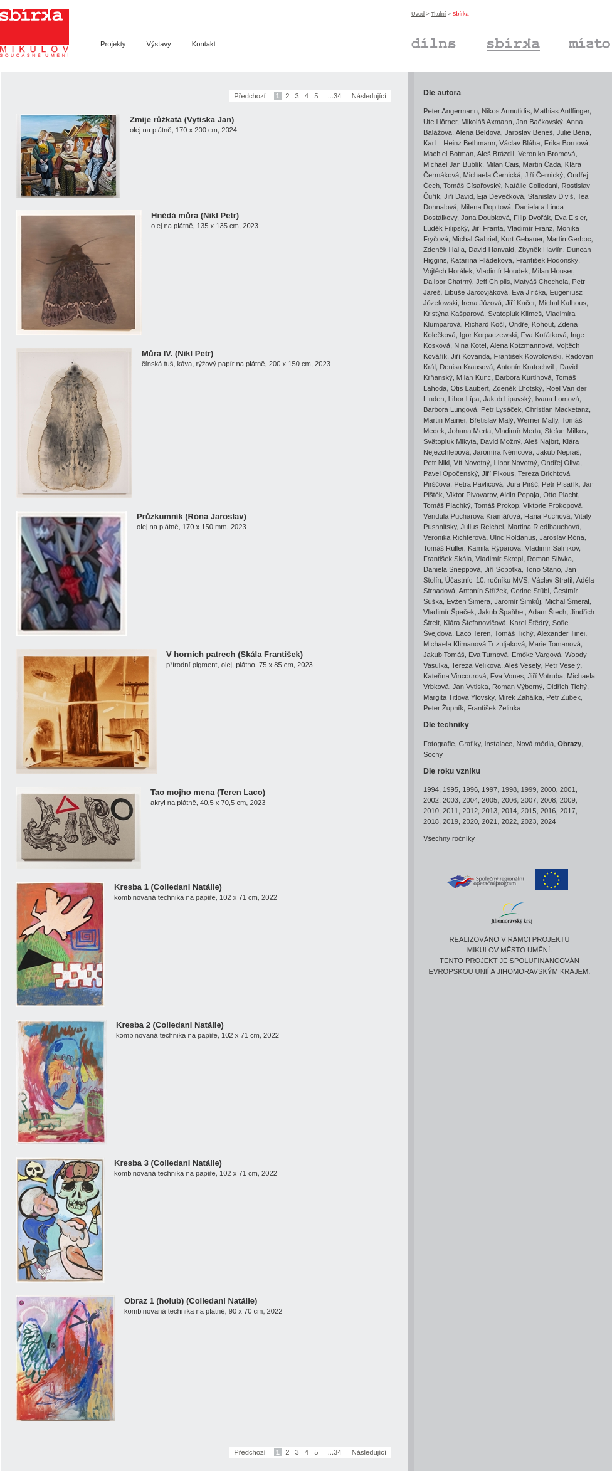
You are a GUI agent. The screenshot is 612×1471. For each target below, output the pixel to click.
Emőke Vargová (536, 654)
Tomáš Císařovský (471, 185)
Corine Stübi (529, 590)
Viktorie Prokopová (552, 505)
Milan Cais (502, 164)
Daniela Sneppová (451, 569)
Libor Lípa (464, 399)
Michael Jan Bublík (452, 164)
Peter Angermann (450, 111)
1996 (470, 789)
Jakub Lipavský (507, 399)
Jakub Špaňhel (501, 612)
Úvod (418, 14)
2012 (470, 811)
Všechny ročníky (449, 838)
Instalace (498, 743)
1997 (489, 789)
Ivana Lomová (557, 399)
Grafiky (470, 743)
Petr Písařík (560, 484)
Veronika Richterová (454, 537)
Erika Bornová (566, 143)
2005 (489, 800)
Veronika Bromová (546, 153)
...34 (335, 96)
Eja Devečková (500, 196)
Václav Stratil (552, 580)
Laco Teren (473, 633)
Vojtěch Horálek (447, 271)
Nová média (535, 743)
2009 (568, 800)
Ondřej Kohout (531, 324)
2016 (548, 811)
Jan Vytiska (470, 686)
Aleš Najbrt (541, 441)
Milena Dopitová (486, 207)
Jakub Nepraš (557, 452)
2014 (509, 811)
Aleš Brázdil (495, 153)
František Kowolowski (528, 356)
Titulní (438, 14)
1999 (529, 789)
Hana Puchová (547, 516)
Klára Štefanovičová (474, 622)
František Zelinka (493, 708)
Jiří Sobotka (503, 569)
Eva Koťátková (543, 335)
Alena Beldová (478, 132)
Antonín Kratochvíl (526, 367)
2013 (489, 811)
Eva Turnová (488, 654)
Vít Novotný (472, 463)
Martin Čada (542, 164)
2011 (450, 811)
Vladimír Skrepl (499, 558)
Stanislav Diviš (551, 196)
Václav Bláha (519, 143)
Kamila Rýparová (494, 548)
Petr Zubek (563, 697)
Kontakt (204, 44)
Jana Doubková (485, 217)
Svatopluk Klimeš (515, 313)
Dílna (433, 43)
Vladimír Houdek (503, 271)
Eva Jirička (529, 292)
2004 (470, 800)
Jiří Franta (487, 228)
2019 (450, 821)
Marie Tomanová (555, 644)
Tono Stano (543, 569)
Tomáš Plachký (446, 505)
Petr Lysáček (501, 409)
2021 (489, 821)
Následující (369, 96)
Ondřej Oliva (560, 463)
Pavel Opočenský (450, 473)
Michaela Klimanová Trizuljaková (474, 644)
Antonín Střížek (483, 590)
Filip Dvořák (532, 217)
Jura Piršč (522, 484)
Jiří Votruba (545, 676)
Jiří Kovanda (470, 356)
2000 (548, 789)
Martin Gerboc (569, 239)
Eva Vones (507, 676)
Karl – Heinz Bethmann (459, 143)
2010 (431, 811)
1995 (450, 789)
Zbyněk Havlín (540, 249)
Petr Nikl (436, 463)
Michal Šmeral (567, 601)
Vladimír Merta (518, 431)
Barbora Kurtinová (523, 377)
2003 (450, 800)
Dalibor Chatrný (447, 281)
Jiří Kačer (520, 303)
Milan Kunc (473, 377)
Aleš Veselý (523, 665)
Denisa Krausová (466, 367)
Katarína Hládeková (481, 260)
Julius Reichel (482, 526)
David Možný (500, 441)
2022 (509, 821)
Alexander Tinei (561, 633)
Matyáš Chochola (541, 281)
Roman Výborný (517, 686)
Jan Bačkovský (539, 121)
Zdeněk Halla (444, 249)
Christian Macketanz (557, 409)
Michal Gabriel (474, 239)
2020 (470, 821)
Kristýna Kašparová (453, 313)
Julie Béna (573, 132)
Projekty (112, 44)
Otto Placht (560, 494)
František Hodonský (547, 260)
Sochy (433, 754)
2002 (431, 800)
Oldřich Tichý (566, 686)
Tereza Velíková (476, 665)
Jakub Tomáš (444, 654)
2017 (568, 811)
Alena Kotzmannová (521, 345)
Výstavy (159, 44)
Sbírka (513, 43)
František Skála (447, 558)
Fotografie (439, 743)
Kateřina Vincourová (455, 676)
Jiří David (458, 196)
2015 (529, 811)
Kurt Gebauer (522, 239)
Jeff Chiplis (493, 281)
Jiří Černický (544, 175)
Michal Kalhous (562, 303)
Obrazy (569, 743)
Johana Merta (469, 431)
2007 (529, 800)
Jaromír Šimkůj (517, 601)
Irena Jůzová (482, 303)
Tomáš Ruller (443, 548)
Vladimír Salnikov (552, 548)
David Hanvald (491, 249)
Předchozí (249, 96)
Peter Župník (443, 708)
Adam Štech (547, 612)
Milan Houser (552, 271)
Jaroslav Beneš (529, 132)
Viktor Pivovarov (471, 494)
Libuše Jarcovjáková (476, 292)
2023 (529, 821)
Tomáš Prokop (496, 505)
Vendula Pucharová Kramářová (471, 516)
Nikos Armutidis (506, 111)
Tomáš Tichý (513, 633)
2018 (431, 821)
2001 (568, 789)
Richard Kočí (485, 324)
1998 (509, 789)
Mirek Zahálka (520, 697)
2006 (509, 800)
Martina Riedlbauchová (543, 526)
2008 (548, 800)
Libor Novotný (515, 463)
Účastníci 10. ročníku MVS (486, 580)
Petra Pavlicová (478, 484)
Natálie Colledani (531, 185)
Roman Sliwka (549, 558)
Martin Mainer (444, 420)
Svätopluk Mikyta (450, 441)
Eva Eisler (570, 217)
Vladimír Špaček (448, 612)
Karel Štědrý (529, 622)
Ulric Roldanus (513, 537)
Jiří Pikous (498, 473)
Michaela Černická (491, 175)
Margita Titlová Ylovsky (458, 697)
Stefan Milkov (565, 431)
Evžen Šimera (468, 601)
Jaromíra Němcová (503, 452)
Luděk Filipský (445, 228)
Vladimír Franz (530, 228)
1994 (431, 789)
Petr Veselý (563, 665)
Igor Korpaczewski (488, 335)
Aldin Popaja (519, 494)
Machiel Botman (448, 153)
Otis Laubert (470, 388)
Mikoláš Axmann (486, 121)
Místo (589, 43)
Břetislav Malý (492, 420)
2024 (548, 821)
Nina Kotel (470, 345)
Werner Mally (537, 420)
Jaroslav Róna (561, 537)
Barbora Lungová (450, 409)
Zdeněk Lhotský (517, 388)
